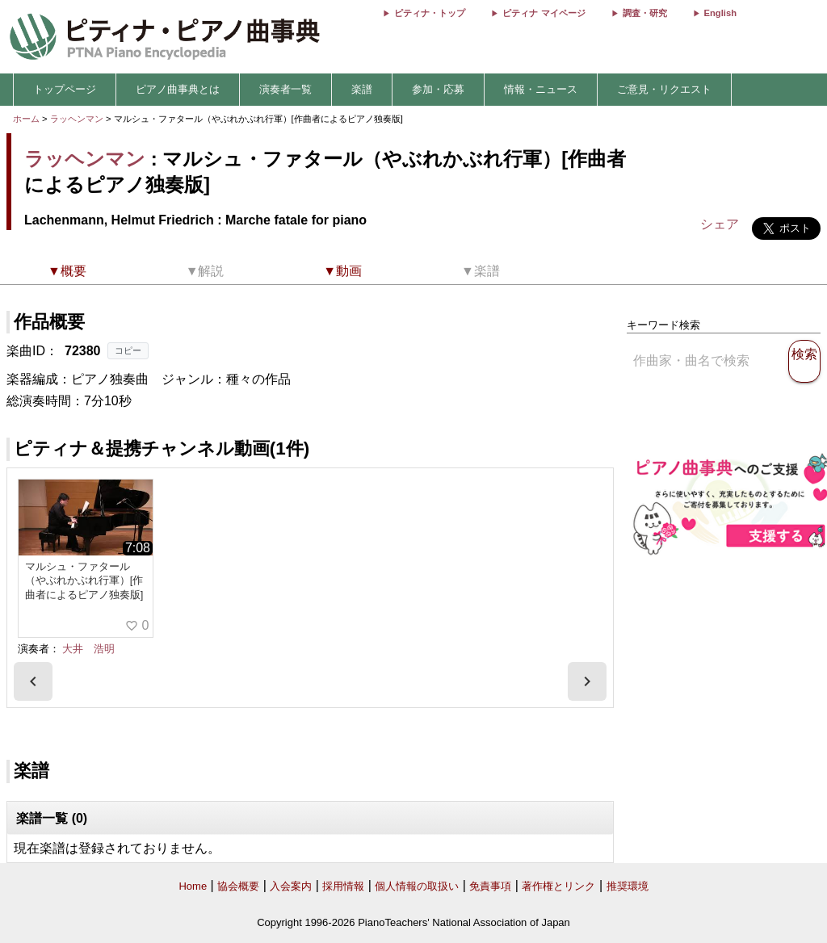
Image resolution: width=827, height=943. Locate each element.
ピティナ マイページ (543, 13)
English (720, 13)
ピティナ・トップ (429, 13)
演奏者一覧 (285, 89)
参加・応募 (438, 89)
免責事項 (490, 886)
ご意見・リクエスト (664, 89)
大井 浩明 (88, 649)
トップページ (64, 89)
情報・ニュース (540, 89)
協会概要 (238, 886)
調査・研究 (645, 13)
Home (192, 886)
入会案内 (291, 886)
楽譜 (361, 89)
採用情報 (343, 886)
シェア (719, 224)
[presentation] (33, 681)
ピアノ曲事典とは (178, 89)
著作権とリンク (558, 886)
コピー (128, 350)
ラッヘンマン (76, 119)
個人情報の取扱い (417, 886)
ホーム (26, 119)
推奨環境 (628, 886)
